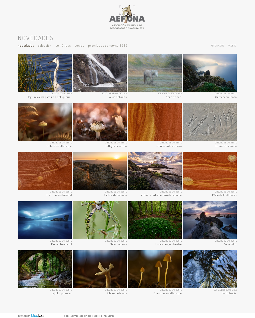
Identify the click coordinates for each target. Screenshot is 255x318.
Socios (79, 45)
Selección (45, 45)
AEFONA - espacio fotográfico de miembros (127, 17)
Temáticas (63, 45)
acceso (232, 45)
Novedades (26, 45)
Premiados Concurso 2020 (108, 45)
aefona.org (217, 45)
